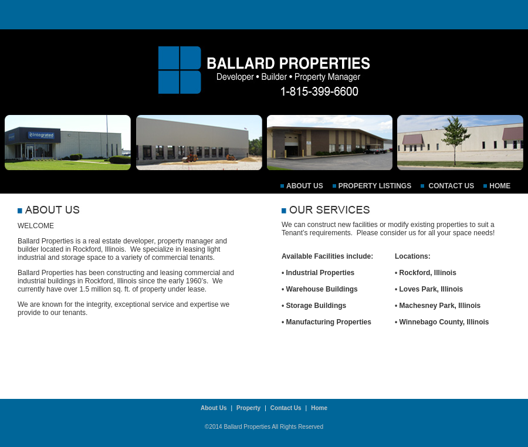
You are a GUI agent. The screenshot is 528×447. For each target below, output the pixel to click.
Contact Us (286, 408)
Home (499, 186)
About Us (304, 186)
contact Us (450, 186)
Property (248, 408)
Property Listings (375, 186)
